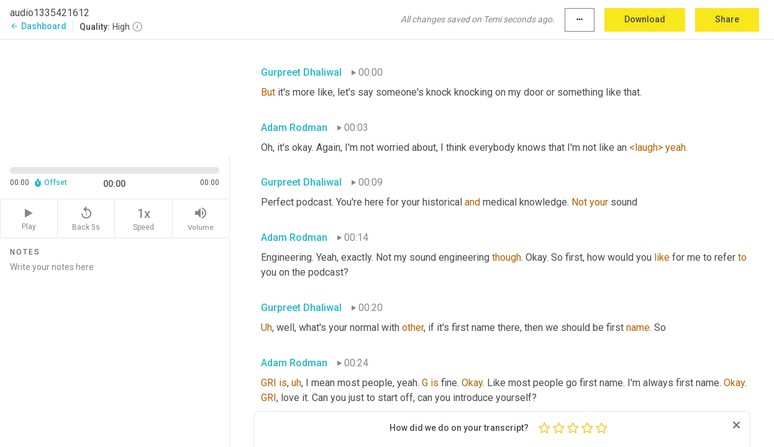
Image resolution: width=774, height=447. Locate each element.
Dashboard (38, 26)
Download (644, 19)
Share (727, 19)
